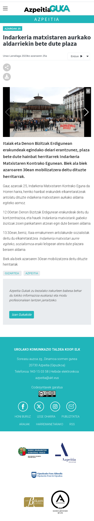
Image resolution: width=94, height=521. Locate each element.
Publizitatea (70, 416)
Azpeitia (47, 19)
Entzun (76, 56)
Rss (72, 424)
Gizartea (12, 273)
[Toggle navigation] (5, 8)
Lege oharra (46, 416)
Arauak (24, 424)
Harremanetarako (49, 424)
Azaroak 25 (13, 28)
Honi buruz (23, 416)
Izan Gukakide (21, 314)
